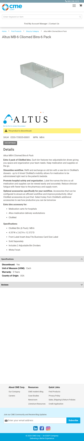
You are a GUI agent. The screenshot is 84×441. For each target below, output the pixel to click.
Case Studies (33, 396)
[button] (41, 112)
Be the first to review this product (14, 126)
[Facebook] (42, 429)
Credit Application (56, 404)
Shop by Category (32, 31)
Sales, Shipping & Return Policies (62, 400)
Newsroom (32, 400)
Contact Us (54, 24)
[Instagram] (48, 429)
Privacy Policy (54, 396)
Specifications (7, 259)
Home (4, 31)
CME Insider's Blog (35, 392)
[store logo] (12, 7)
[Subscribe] (73, 420)
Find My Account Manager (35, 24)
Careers (12, 396)
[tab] (42, 259)
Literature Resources (36, 404)
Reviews (4, 285)
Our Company (14, 392)
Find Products (16, 31)
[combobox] (42, 17)
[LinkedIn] (35, 429)
